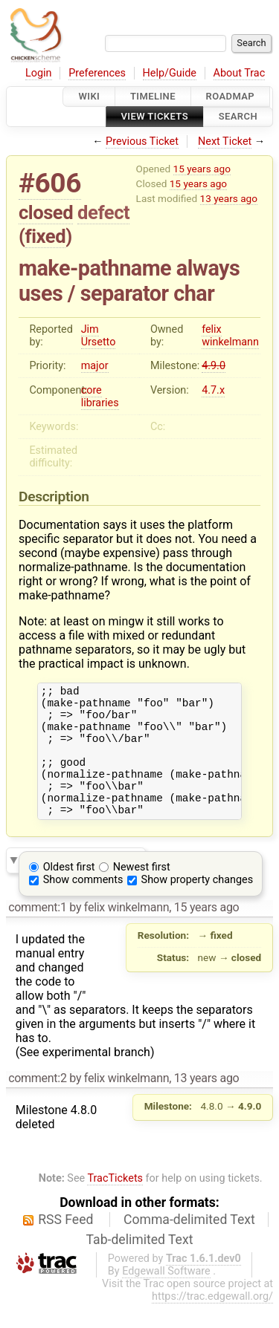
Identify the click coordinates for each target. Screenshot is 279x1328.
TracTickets (115, 1203)
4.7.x (213, 390)
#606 (50, 183)
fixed (45, 236)
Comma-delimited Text (189, 1244)
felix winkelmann (230, 335)
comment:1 (37, 932)
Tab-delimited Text (139, 1264)
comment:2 (37, 1103)
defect (103, 212)
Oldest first (69, 891)
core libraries (100, 396)
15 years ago (202, 169)
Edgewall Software (166, 1295)
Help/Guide (169, 73)
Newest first (141, 891)
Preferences (97, 73)
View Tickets (154, 117)
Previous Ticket (142, 141)
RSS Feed (65, 1244)
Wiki (89, 96)
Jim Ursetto (98, 335)
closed (46, 212)
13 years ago (228, 198)
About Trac (240, 73)
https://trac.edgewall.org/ (212, 1321)
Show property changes (197, 904)
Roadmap (230, 96)
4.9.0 (213, 365)
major (95, 365)
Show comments (83, 904)
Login (38, 73)
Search (238, 117)
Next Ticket (224, 141)
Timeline (153, 96)
